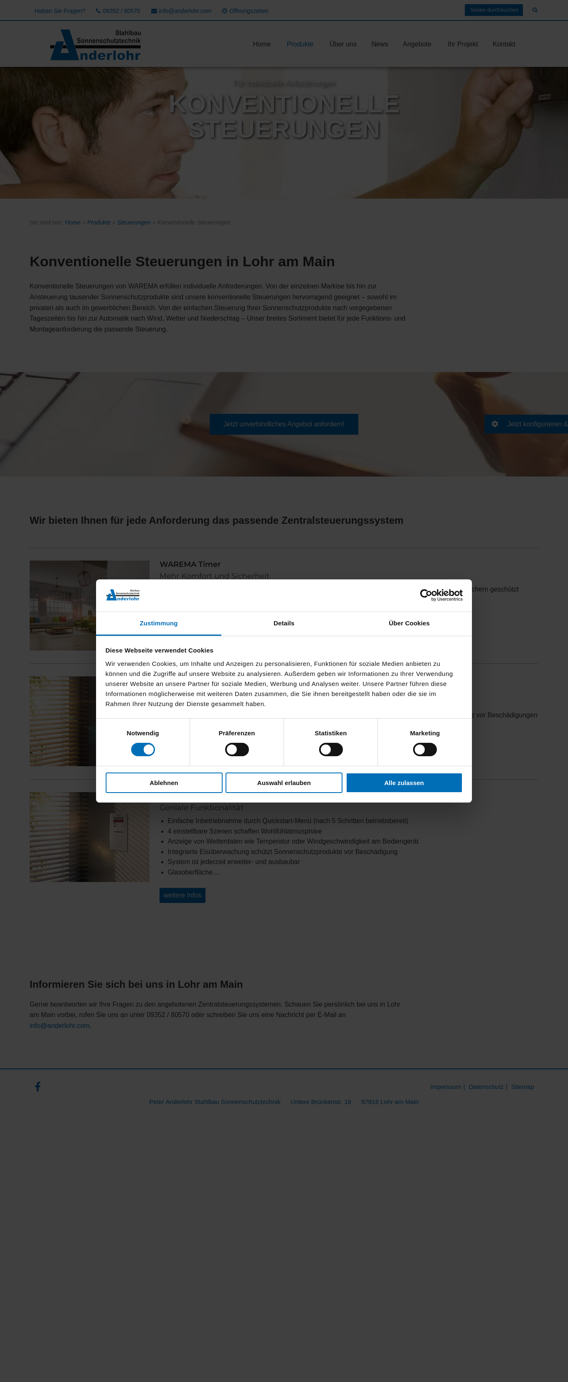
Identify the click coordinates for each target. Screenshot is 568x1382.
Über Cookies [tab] (409, 623)
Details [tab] (284, 623)
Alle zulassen (404, 782)
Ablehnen (164, 782)
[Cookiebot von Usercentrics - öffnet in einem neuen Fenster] (426, 595)
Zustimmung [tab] (159, 623)
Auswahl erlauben (284, 782)
